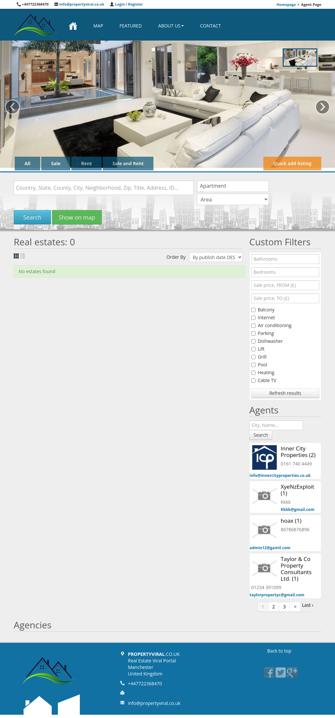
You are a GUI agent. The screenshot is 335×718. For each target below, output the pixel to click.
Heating (262, 372)
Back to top (279, 651)
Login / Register (126, 4)
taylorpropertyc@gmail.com (277, 595)
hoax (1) (291, 520)
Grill (259, 357)
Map (98, 26)
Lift (258, 349)
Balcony (262, 309)
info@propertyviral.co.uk (79, 4)
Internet (263, 317)
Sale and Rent (128, 163)
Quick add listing (292, 163)
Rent (86, 163)
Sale (56, 163)
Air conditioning (271, 325)
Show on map (77, 217)
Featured (130, 26)
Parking (262, 333)
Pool (259, 364)
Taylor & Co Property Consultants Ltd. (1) (296, 568)
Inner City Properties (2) (298, 452)
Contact (210, 26)
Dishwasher (267, 341)
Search (32, 217)
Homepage (286, 4)
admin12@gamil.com (270, 548)
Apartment (233, 186)
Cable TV (263, 380)
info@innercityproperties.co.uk (280, 475)
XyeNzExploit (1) (297, 490)
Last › (307, 605)
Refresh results (285, 393)
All (27, 163)
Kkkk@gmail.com (297, 509)
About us (171, 26)
